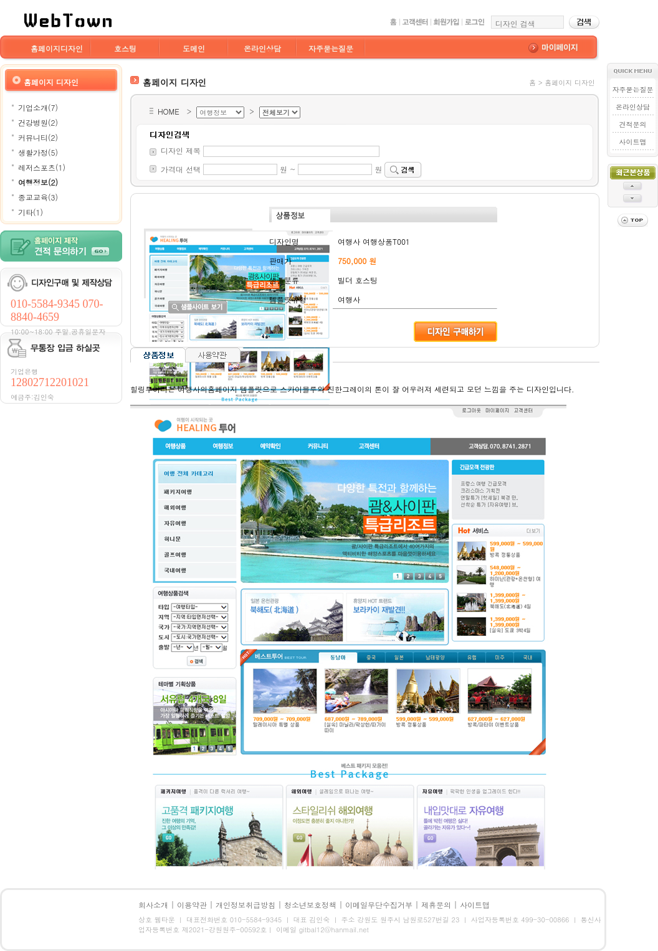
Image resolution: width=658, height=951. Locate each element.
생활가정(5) (38, 152)
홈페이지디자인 (57, 48)
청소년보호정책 (310, 904)
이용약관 (192, 904)
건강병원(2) (38, 122)
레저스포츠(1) (41, 167)
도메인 (194, 48)
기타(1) (30, 212)
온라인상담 (262, 48)
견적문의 (632, 124)
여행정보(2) (38, 182)
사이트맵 (632, 141)
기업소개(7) (38, 107)
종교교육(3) (38, 197)
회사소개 (153, 904)
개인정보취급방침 (245, 904)
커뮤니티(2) (38, 137)
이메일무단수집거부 (378, 904)
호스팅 (125, 48)
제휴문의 (436, 904)
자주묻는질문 (330, 48)
